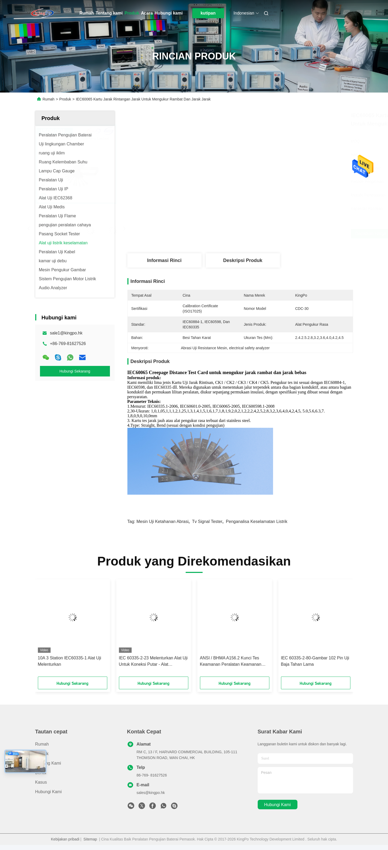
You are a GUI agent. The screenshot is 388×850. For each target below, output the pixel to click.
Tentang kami (109, 13)
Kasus (41, 782)
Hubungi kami (169, 13)
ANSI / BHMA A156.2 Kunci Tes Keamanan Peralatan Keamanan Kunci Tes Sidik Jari (230, 662)
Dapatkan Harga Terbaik (271, 233)
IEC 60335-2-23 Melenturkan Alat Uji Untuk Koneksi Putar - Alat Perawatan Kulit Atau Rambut (153, 662)
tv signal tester (207, 521)
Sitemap (90, 839)
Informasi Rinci (164, 260)
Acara (147, 13)
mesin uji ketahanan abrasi (162, 521)
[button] (52, 629)
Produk (131, 13)
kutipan (208, 13)
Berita (40, 772)
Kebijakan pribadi (65, 839)
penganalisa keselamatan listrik (256, 521)
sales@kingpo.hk (151, 793)
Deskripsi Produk (242, 260)
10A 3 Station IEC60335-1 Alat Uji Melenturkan (69, 661)
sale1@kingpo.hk (66, 333)
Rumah (86, 13)
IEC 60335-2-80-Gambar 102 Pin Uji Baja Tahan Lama (315, 661)
